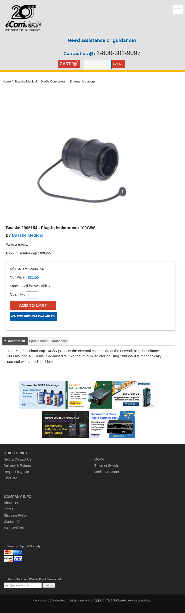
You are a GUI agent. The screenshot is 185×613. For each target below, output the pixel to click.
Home (6, 81)
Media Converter (106, 472)
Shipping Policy (15, 515)
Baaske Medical (26, 81)
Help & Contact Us (17, 459)
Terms (8, 509)
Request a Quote (16, 472)
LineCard (10, 478)
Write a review (17, 244)
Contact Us (12, 522)
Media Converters (53, 81)
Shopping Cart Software (108, 600)
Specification (39, 341)
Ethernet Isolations (82, 81)
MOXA (99, 459)
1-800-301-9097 (118, 53)
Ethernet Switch (106, 466)
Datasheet (59, 341)
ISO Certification (16, 528)
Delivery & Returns (18, 466)
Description (16, 341)
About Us (11, 503)
